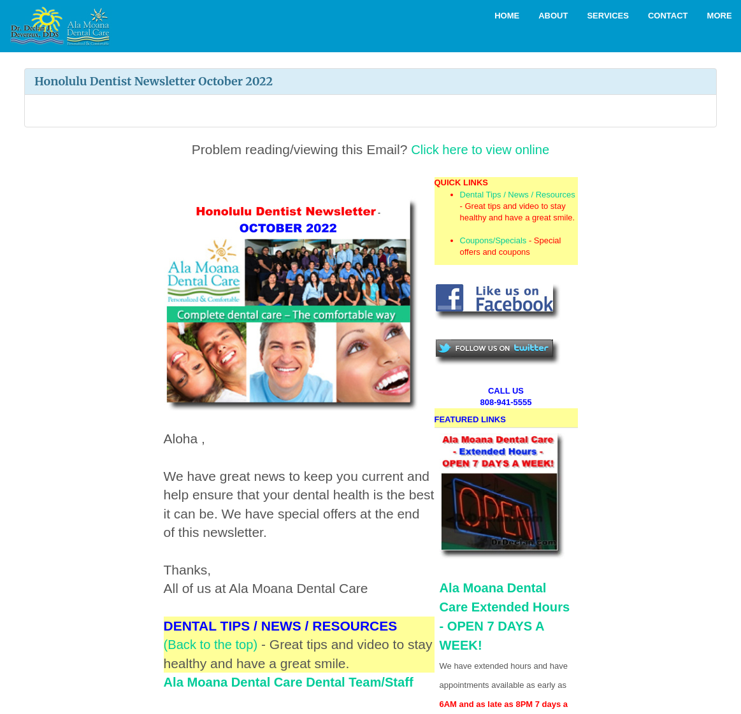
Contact (668, 15)
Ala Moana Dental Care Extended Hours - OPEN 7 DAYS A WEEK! (502, 542)
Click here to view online (480, 149)
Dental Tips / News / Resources (517, 194)
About (553, 15)
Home (506, 15)
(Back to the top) (213, 644)
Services (608, 15)
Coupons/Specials (493, 240)
